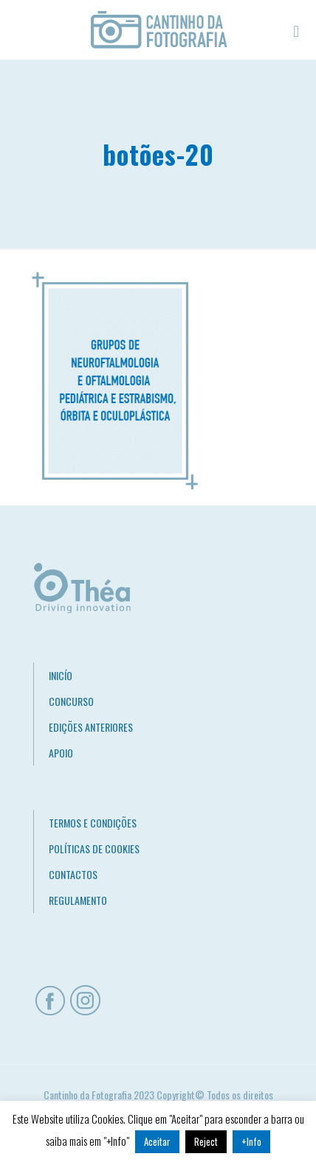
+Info (251, 1141)
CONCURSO (71, 701)
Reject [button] (206, 1141)
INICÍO (60, 675)
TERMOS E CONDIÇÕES (93, 822)
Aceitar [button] (157, 1141)
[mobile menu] (296, 29)
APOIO (61, 752)
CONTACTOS (73, 874)
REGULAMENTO (78, 900)
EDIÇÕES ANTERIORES (91, 727)
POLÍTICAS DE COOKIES (94, 848)
